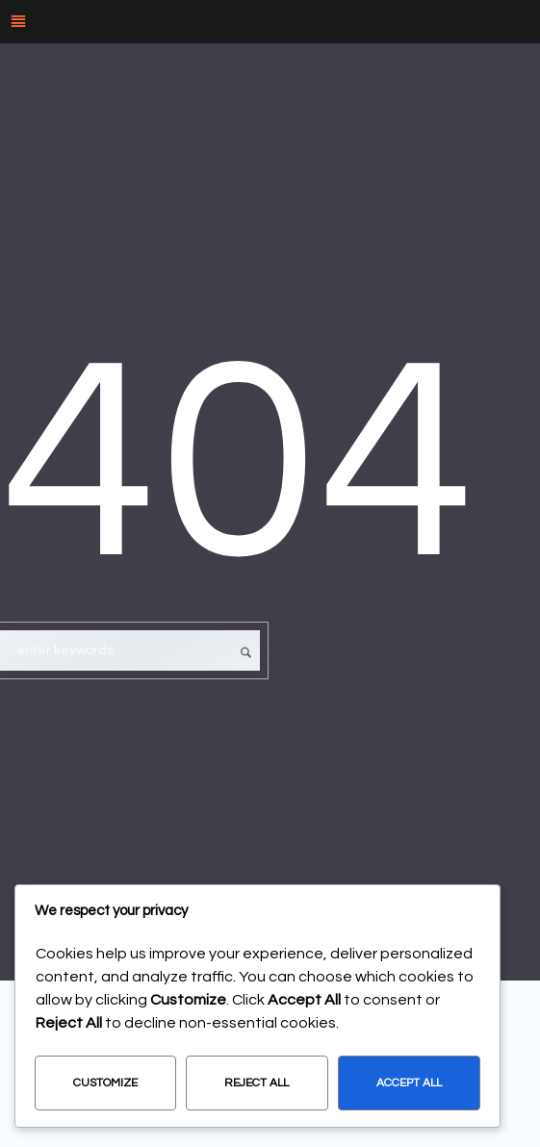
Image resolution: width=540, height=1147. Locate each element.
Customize (105, 1083)
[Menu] (270, 21)
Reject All (256, 1083)
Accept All (409, 1083)
